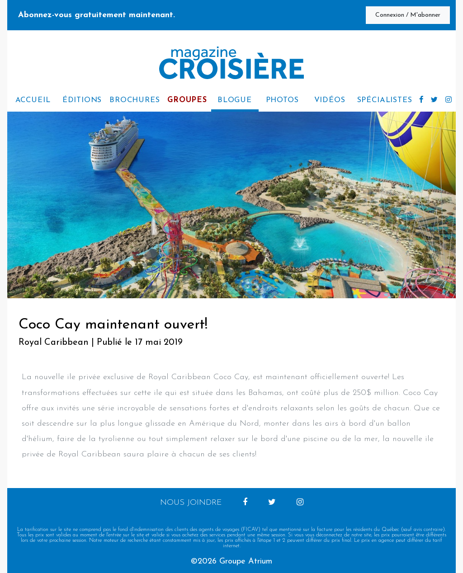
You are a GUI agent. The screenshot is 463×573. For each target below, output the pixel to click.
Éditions (82, 100)
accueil (33, 100)
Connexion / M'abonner (407, 15)
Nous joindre (191, 502)
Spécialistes (384, 100)
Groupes (187, 100)
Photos (282, 100)
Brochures (134, 100)
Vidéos (329, 100)
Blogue (234, 100)
